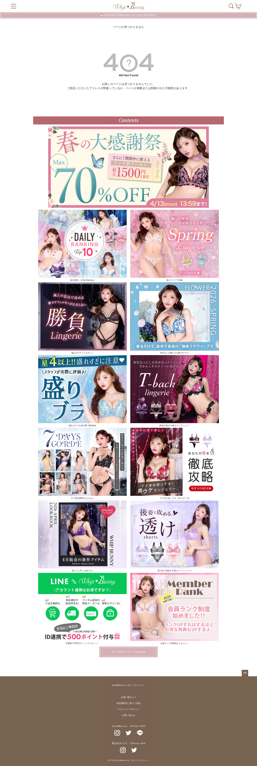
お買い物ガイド (128, 697)
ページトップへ (245, 673)
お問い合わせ (128, 715)
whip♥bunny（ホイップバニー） (128, 685)
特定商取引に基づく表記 (128, 703)
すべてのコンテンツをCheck (128, 651)
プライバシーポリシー (128, 709)
